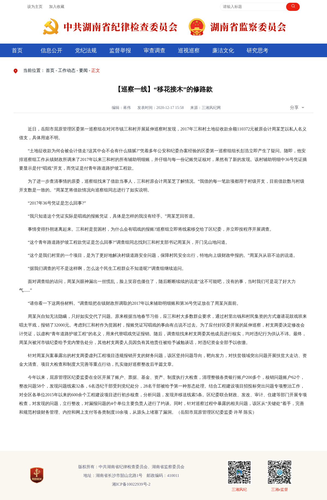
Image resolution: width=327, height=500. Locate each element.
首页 (17, 50)
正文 (95, 70)
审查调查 (154, 50)
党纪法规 (86, 50)
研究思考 (257, 50)
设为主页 (35, 7)
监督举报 (120, 50)
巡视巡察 (189, 50)
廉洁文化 (223, 50)
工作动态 (66, 70)
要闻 (83, 70)
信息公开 (51, 50)
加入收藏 (56, 7)
